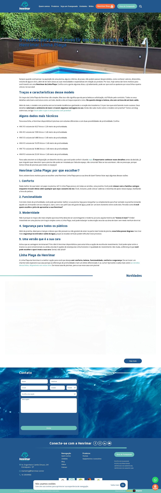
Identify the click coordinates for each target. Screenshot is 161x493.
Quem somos (44, 6)
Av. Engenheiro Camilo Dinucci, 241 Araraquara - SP (35, 466)
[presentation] (37, 420)
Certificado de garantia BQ (123, 466)
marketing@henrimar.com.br (32, 471)
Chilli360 (129, 491)
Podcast (64, 467)
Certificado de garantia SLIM (123, 468)
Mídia (91, 6)
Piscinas (85, 456)
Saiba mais (115, 485)
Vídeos (63, 464)
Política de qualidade (121, 461)
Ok (123, 485)
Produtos (55, 6)
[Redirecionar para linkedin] (105, 443)
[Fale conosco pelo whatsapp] (155, 480)
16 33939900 (26, 475)
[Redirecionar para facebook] (95, 443)
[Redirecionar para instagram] (100, 443)
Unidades (83, 6)
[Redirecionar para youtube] (109, 443)
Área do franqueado (127, 6)
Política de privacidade (122, 463)
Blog (63, 462)
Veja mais (133, 361)
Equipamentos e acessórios (92, 459)
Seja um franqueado (69, 6)
